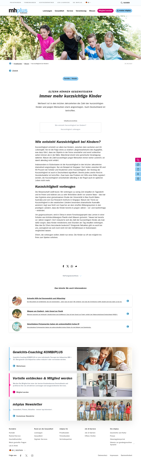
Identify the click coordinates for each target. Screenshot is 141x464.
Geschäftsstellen (15, 439)
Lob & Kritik (13, 446)
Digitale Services (40, 439)
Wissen (92, 11)
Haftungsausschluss (70, 276)
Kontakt (12, 433)
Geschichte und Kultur (118, 433)
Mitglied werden (105, 11)
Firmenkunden (30, 2)
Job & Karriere (63, 2)
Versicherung (81, 11)
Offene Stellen (90, 436)
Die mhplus (77, 2)
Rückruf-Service (15, 436)
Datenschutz (102, 455)
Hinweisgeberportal (117, 439)
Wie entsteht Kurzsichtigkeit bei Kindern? (70, 125)
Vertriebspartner (46, 2)
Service (70, 11)
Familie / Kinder (70, 79)
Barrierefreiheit (126, 455)
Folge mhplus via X (26, 455)
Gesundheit (59, 11)
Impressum (114, 455)
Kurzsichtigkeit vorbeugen (70, 129)
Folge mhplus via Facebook (21, 455)
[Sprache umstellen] (88, 2)
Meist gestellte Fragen (17, 443)
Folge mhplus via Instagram (32, 455)
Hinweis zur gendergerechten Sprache (121, 444)
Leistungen (47, 11)
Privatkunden (15, 2)
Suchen (126, 3)
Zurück (15, 71)
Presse (112, 436)
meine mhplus (125, 11)
